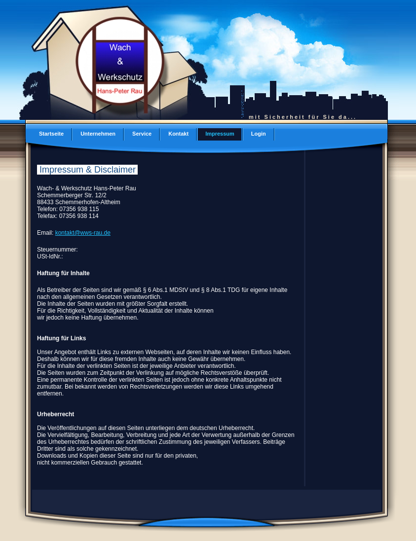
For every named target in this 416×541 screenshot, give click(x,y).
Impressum (219, 134)
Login (258, 134)
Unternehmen (97, 134)
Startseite (51, 134)
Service (141, 134)
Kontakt (178, 134)
